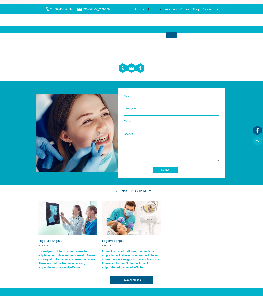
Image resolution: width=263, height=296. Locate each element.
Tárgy (171, 123)
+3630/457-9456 (59, 9)
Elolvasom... (67, 235)
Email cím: (171, 111)
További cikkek (131, 280)
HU (257, 140)
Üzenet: (171, 147)
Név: (171, 98)
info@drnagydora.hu (93, 9)
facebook (257, 130)
